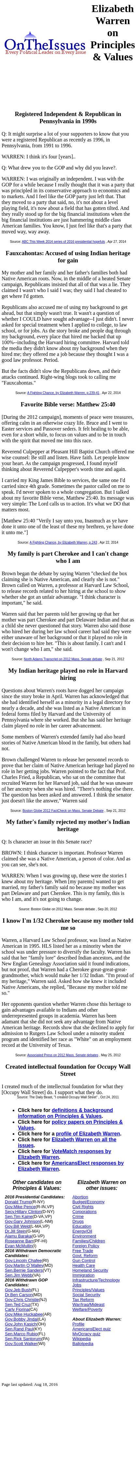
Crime (78, 1216)
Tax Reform (83, 1299)
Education (82, 1226)
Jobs (77, 1284)
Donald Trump (18, 1201)
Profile (79, 1324)
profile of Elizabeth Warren (88, 1133)
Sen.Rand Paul (19, 1328)
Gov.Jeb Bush (18, 1289)
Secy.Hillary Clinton (23, 1211)
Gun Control (84, 1260)
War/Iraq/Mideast (89, 1304)
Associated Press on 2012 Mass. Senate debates (62, 1055)
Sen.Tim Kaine (19, 1216)
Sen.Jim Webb (18, 1275)
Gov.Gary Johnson (22, 1221)
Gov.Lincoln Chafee (23, 1260)
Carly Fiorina (17, 1309)
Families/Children (89, 1240)
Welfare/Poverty (87, 1309)
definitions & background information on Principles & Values (65, 1113)
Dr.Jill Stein (15, 1231)
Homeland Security (90, 1270)
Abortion (80, 1196)
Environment (84, 1236)
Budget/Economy (89, 1201)
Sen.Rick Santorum (23, 1338)
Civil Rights (83, 1206)
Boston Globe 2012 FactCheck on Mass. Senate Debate (62, 811)
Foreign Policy (86, 1245)
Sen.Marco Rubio (21, 1333)
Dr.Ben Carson (19, 1294)
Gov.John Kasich (20, 1324)
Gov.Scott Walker (21, 1343)
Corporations (85, 1211)
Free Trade (83, 1250)
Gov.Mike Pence (20, 1206)
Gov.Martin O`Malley (24, 1265)
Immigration (84, 1275)
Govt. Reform (85, 1255)
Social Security (87, 1294)
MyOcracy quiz (87, 1333)
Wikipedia (82, 1338)
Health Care (84, 1265)
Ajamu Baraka (18, 1236)
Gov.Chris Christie (22, 1299)
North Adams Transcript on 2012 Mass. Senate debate (63, 659)
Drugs (78, 1221)
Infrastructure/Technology (96, 1280)
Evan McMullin (19, 1245)
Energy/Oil (82, 1231)
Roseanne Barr (19, 1240)
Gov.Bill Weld (17, 1226)
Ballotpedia (83, 1343)
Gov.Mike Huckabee (24, 1314)
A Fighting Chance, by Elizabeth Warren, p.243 (63, 542)
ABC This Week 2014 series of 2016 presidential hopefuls (63, 241)
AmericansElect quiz (92, 1328)
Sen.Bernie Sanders (24, 1270)
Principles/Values (89, 1289)
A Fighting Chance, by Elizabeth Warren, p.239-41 (63, 393)
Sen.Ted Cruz (18, 1304)
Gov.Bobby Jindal (21, 1319)
